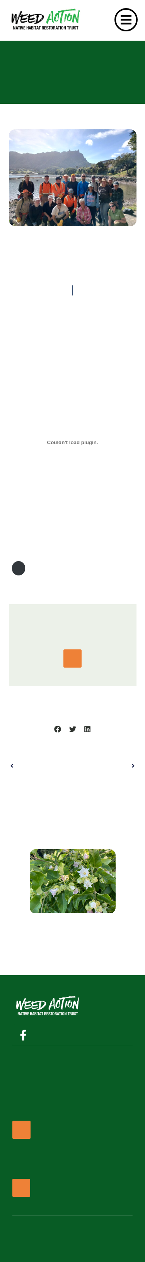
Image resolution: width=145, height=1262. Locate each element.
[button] (57, 729)
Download (18, 568)
